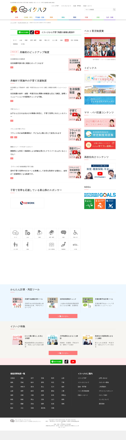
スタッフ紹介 (103, 395)
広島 (42, 399)
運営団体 (101, 404)
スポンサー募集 (104, 382)
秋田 (52, 378)
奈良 (52, 395)
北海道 (12, 378)
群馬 (42, 382)
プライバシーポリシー (106, 391)
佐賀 (52, 404)
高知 (32, 404)
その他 (22, 44)
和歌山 (63, 395)
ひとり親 (54, 40)
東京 (11, 386)
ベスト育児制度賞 (83, 391)
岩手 (32, 378)
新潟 (32, 386)
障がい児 (47, 40)
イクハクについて (83, 382)
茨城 (22, 382)
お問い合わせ (103, 378)
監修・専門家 (82, 386)
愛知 (52, 391)
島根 (22, 399)
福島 (11, 382)
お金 (21, 40)
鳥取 (11, 399)
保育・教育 (33, 40)
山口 (52, 399)
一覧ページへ (63, 316)
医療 (26, 40)
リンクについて (104, 399)
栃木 (32, 382)
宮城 (42, 378)
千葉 (62, 382)
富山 (42, 386)
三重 (62, 391)
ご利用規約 (102, 386)
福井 (62, 386)
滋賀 (11, 395)
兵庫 (42, 395)
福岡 (42, 404)
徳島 (62, 399)
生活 (66, 40)
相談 (40, 40)
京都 (22, 395)
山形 (62, 378)
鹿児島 (43, 408)
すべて (15, 40)
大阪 (32, 395)
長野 (22, 391)
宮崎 (32, 408)
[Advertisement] (100, 246)
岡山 (32, 399)
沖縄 (52, 408)
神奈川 (23, 386)
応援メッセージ (83, 395)
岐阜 (32, 391)
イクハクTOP (82, 378)
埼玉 (52, 382)
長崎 (62, 404)
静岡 (42, 391)
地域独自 (15, 44)
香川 (11, 404)
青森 (22, 378)
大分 (22, 408)
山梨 (11, 391)
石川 (52, 386)
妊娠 (61, 40)
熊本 (11, 408)
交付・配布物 (74, 40)
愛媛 (22, 404)
